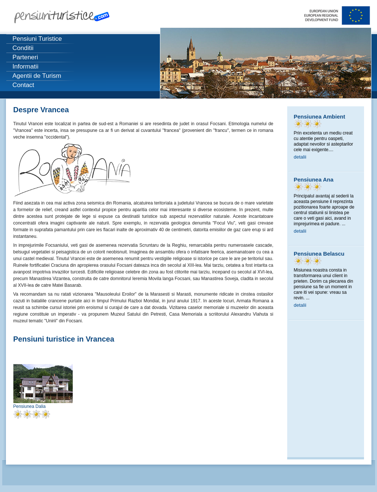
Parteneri (25, 57)
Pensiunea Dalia (29, 406)
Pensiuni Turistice (37, 38)
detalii (300, 157)
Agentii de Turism (37, 75)
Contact (24, 85)
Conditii (23, 47)
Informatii (26, 66)
